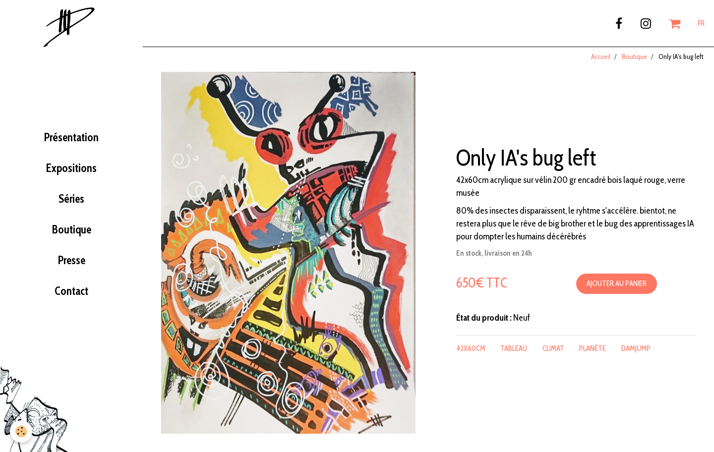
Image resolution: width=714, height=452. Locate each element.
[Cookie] (21, 431)
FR (701, 23)
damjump (636, 350)
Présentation (71, 140)
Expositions (71, 170)
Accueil (600, 59)
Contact (71, 293)
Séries (71, 201)
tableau (513, 350)
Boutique (71, 232)
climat (553, 350)
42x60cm (471, 350)
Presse (71, 263)
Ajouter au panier (617, 286)
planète (592, 350)
